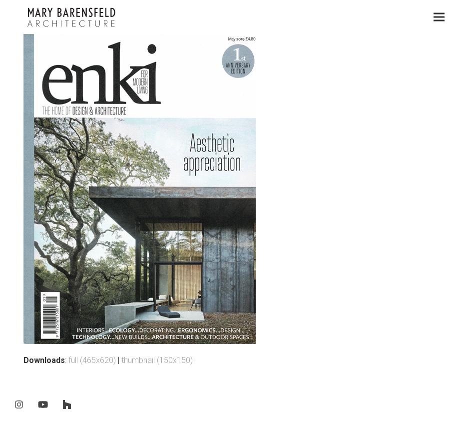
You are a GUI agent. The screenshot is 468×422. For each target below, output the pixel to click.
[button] (439, 17)
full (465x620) (92, 360)
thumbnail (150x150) (157, 360)
